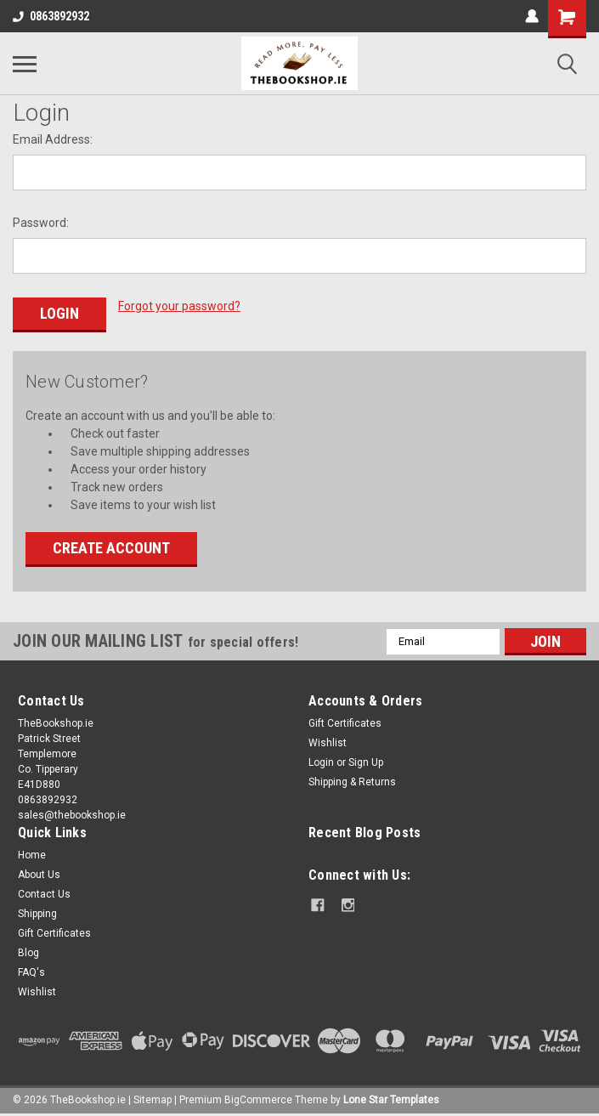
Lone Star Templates (391, 1099)
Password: (41, 222)
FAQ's (31, 971)
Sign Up (365, 762)
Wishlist (327, 742)
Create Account (111, 547)
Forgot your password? (179, 306)
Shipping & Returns (352, 781)
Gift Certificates (344, 722)
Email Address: (53, 139)
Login (321, 762)
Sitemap (152, 1099)
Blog (28, 952)
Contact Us (44, 893)
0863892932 (51, 16)
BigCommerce (258, 1099)
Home (32, 854)
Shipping (37, 913)
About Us (39, 874)
